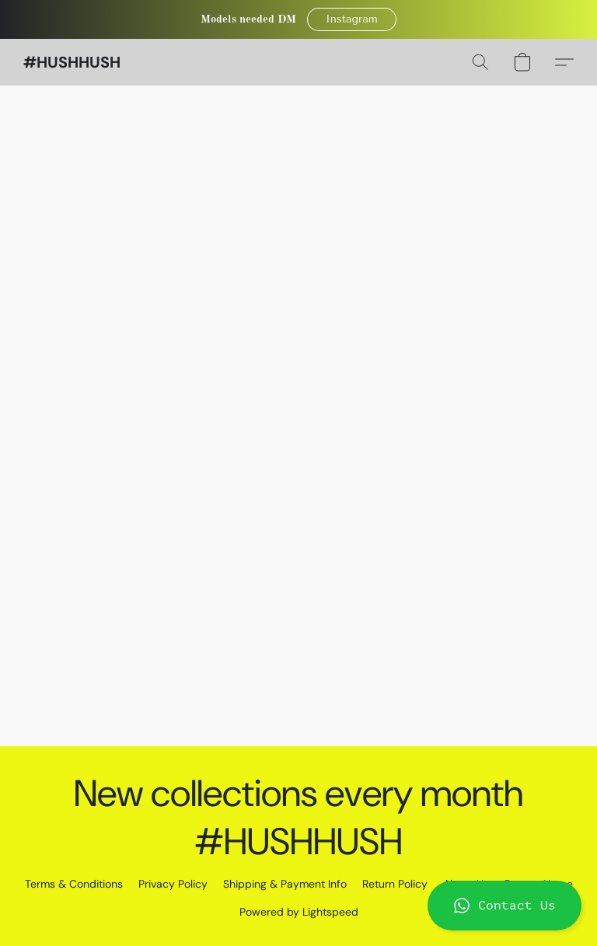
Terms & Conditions (74, 884)
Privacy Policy (173, 884)
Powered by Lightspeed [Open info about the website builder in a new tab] (298, 912)
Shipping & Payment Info (285, 884)
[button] (352, 19)
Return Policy (395, 884)
